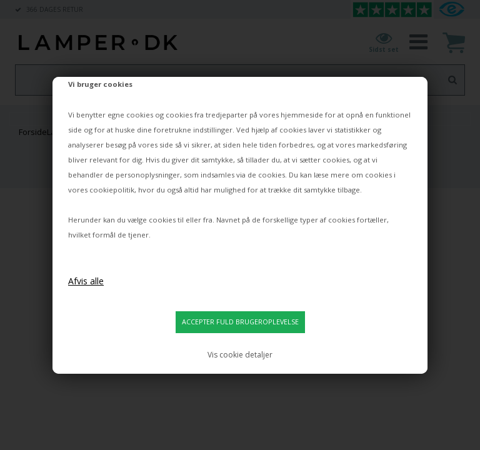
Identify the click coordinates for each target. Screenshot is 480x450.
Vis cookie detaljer (240, 354)
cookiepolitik (111, 189)
